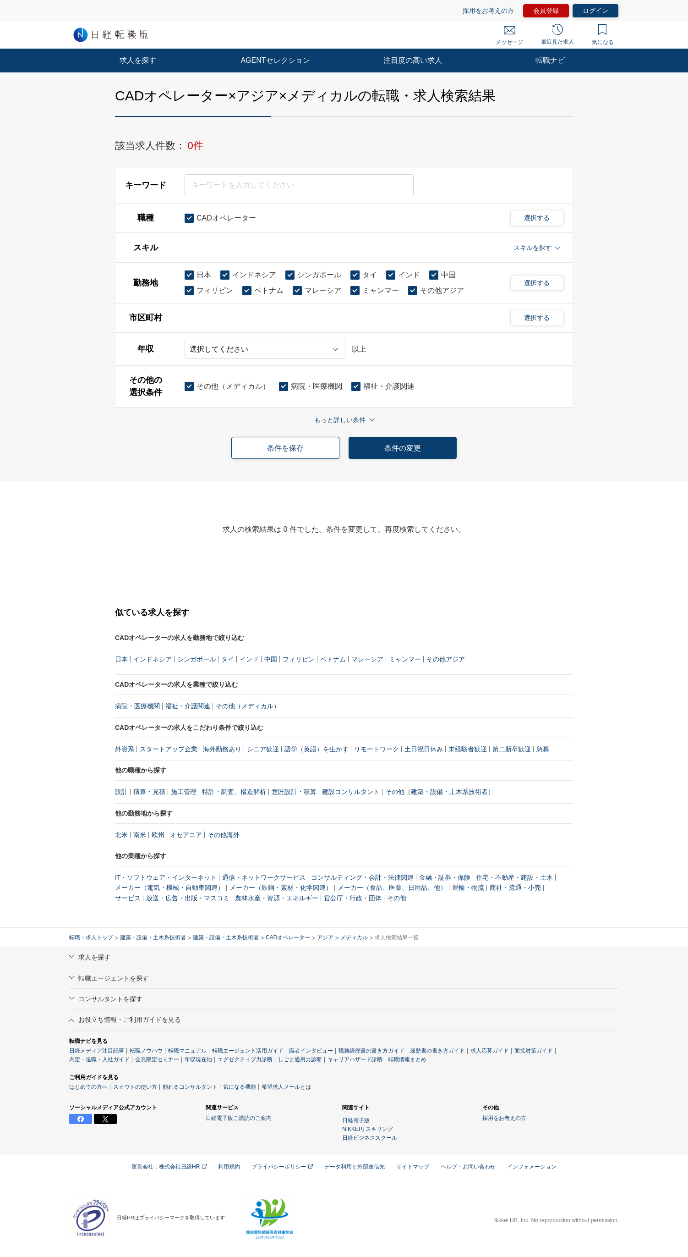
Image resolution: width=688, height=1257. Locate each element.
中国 (270, 659)
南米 (139, 834)
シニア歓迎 (263, 749)
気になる (603, 34)
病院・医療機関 (137, 706)
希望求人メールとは (286, 1087)
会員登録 (546, 10)
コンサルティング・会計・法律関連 (362, 877)
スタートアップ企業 (168, 749)
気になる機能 (239, 1087)
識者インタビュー (311, 1051)
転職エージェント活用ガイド (248, 1051)
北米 (121, 834)
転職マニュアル (187, 1051)
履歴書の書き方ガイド (437, 1051)
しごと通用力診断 (300, 1059)
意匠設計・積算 (294, 791)
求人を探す (138, 60)
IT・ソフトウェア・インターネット (166, 877)
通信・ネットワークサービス (264, 877)
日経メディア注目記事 (96, 1051)
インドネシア (152, 659)
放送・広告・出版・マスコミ (187, 898)
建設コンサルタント (351, 791)
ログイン (595, 10)
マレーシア (367, 659)
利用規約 (229, 1166)
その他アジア (445, 659)
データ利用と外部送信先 (354, 1166)
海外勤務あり (222, 749)
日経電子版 (356, 1120)
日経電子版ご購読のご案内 (239, 1118)
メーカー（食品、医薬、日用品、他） (392, 887)
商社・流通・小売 (515, 887)
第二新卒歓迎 (511, 749)
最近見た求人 (557, 34)
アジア (325, 937)
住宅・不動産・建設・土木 (514, 877)
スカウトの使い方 (135, 1087)
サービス (128, 898)
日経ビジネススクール (369, 1138)
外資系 (124, 749)
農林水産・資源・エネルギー (276, 898)
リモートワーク (376, 749)
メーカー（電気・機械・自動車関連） (169, 887)
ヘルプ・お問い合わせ (468, 1166)
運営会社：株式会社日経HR (169, 1166)
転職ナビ (550, 60)
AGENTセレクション (275, 60)
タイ (227, 659)
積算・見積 (149, 791)
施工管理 (184, 791)
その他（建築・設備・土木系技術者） (439, 791)
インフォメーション (532, 1166)
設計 (121, 791)
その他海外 (223, 834)
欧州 (158, 834)
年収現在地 (198, 1059)
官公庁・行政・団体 (353, 898)
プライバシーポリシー (282, 1166)
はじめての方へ (88, 1087)
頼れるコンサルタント (190, 1087)
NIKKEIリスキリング (367, 1129)
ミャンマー (405, 659)
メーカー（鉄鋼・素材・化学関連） (280, 887)
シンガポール (196, 659)
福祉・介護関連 (187, 706)
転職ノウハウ (146, 1051)
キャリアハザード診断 (355, 1059)
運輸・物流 (468, 887)
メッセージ (509, 35)
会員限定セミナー (157, 1059)
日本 (121, 659)
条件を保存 (285, 448)
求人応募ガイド (489, 1051)
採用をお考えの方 (488, 10)
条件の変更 (402, 448)
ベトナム (333, 659)
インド (249, 659)
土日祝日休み (423, 749)
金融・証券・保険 (444, 877)
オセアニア (186, 834)
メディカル (354, 937)
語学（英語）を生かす (316, 749)
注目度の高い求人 (412, 60)
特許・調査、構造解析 (234, 791)
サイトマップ (412, 1166)
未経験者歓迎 (467, 749)
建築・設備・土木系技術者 (153, 937)
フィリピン (299, 659)
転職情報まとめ (407, 1059)
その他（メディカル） (248, 706)
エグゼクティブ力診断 (245, 1059)
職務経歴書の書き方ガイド (371, 1051)
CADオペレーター (288, 937)
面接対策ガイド (533, 1051)
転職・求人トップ (91, 937)
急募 (542, 749)
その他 (396, 898)
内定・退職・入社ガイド (99, 1059)
